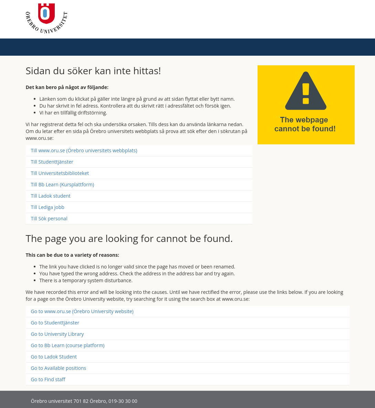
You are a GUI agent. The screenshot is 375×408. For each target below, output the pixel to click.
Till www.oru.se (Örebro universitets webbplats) (84, 150)
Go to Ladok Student (54, 356)
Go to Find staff (48, 379)
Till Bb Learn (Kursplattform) (62, 184)
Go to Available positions (58, 368)
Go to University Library (57, 334)
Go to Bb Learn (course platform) (68, 345)
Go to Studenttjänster (55, 322)
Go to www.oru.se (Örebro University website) (82, 311)
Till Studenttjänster (52, 161)
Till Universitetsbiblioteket (60, 173)
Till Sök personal (49, 218)
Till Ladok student (51, 195)
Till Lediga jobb (47, 207)
